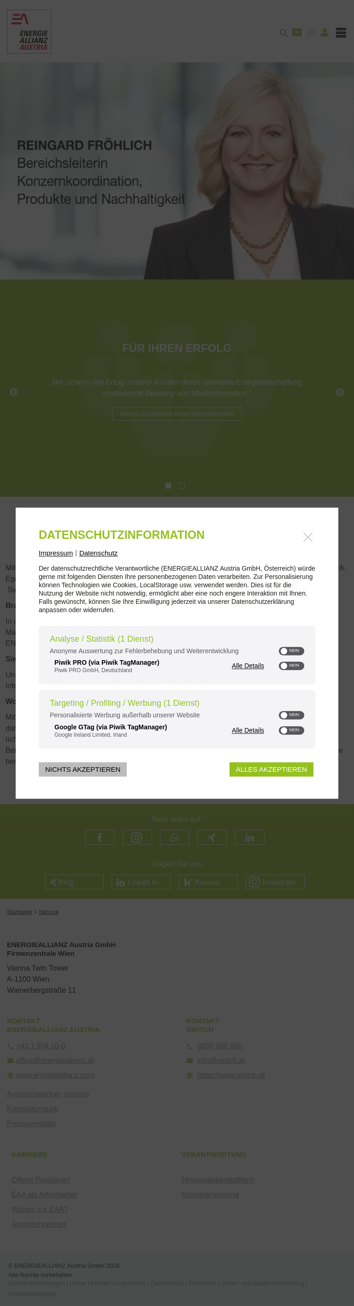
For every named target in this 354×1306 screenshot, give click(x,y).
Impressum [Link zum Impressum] (56, 553)
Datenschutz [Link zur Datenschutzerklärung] (98, 553)
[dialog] (177, 653)
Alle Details (248, 666)
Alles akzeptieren (271, 769)
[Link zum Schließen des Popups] (308, 537)
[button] (284, 651)
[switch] (291, 651)
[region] (177, 688)
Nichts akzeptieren (82, 769)
